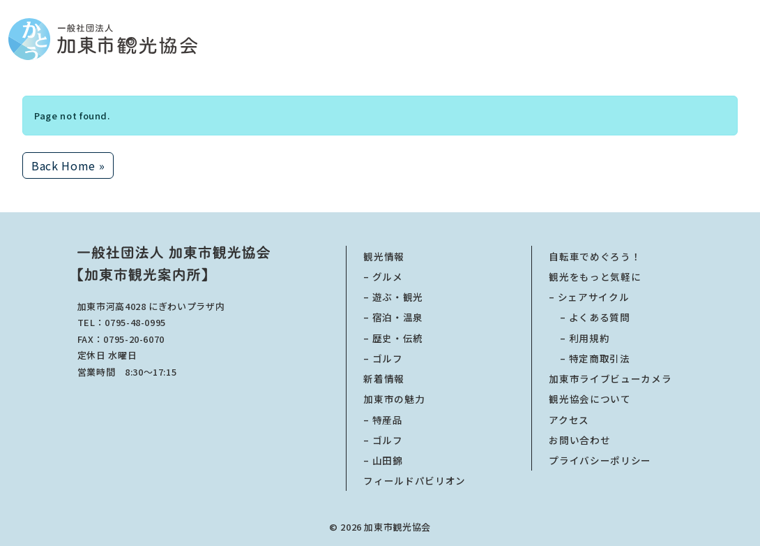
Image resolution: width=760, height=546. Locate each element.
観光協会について (589, 399)
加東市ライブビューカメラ (610, 378)
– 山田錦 (382, 460)
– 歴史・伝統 (393, 338)
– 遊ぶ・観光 (393, 297)
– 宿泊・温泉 (393, 317)
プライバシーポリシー (600, 460)
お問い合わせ (579, 440)
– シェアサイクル (589, 297)
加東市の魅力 (394, 399)
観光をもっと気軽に (595, 276)
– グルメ (382, 276)
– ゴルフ (382, 358)
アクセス (569, 420)
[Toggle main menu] (747, 39)
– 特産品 (382, 420)
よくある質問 (589, 317)
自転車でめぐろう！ (595, 256)
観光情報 (383, 256)
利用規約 (579, 338)
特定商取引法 (589, 358)
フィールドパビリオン (414, 480)
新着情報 (383, 378)
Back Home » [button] (68, 165)
